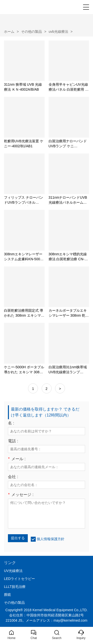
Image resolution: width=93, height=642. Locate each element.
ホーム (9, 32)
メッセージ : (20, 495)
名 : (11, 423)
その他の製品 (31, 32)
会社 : (13, 477)
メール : (17, 459)
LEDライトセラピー (19, 579)
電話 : (13, 441)
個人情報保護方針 (50, 539)
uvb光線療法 (58, 32)
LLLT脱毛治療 (15, 587)
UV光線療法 (13, 571)
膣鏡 (7, 595)
